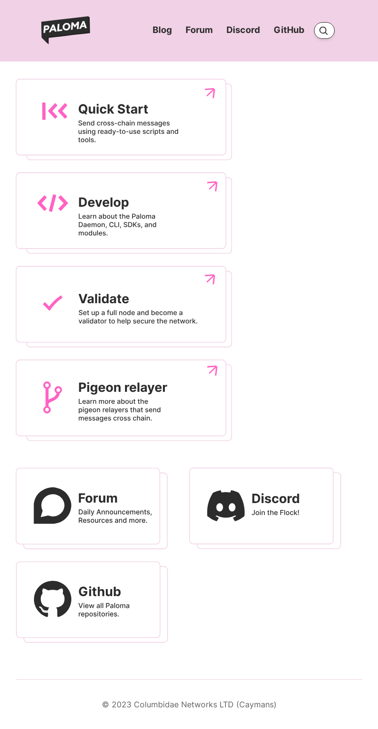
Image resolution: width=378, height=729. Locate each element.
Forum (200, 30)
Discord (244, 30)
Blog (163, 30)
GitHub (290, 30)
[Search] (324, 30)
